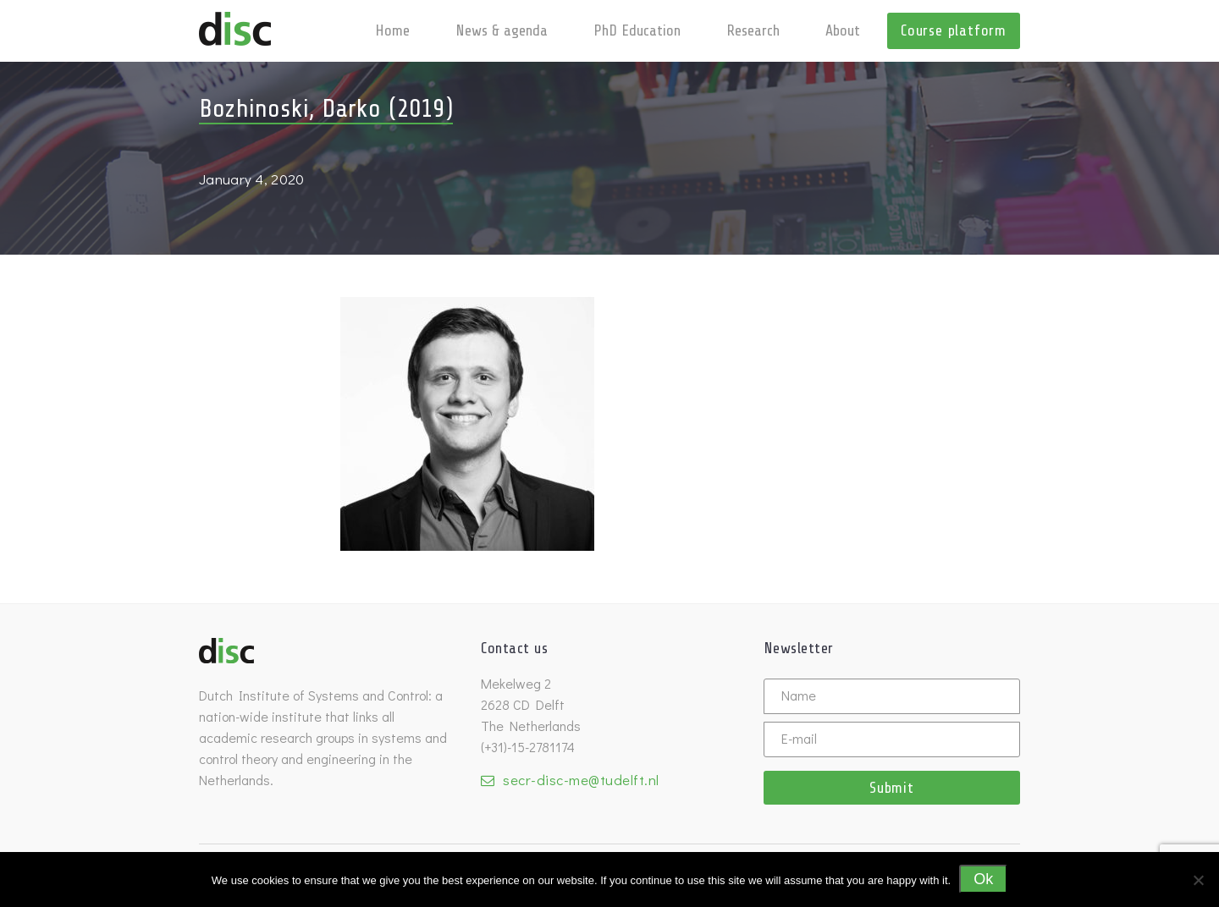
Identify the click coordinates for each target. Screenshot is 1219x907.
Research (753, 30)
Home (392, 30)
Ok (983, 879)
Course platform (954, 30)
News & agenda (501, 30)
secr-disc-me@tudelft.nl (581, 779)
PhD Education (637, 30)
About (842, 30)
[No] (1197, 879)
